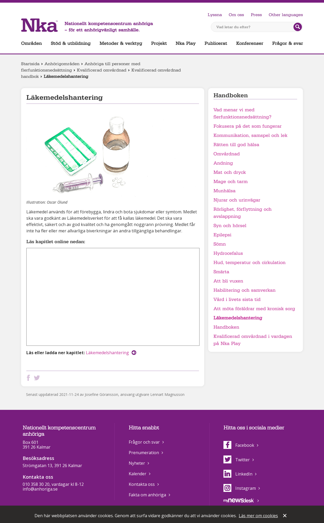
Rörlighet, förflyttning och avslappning (242, 213)
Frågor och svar (144, 442)
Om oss (236, 14)
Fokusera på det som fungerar (247, 126)
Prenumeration (144, 452)
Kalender (137, 474)
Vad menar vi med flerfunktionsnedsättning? (242, 113)
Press (256, 14)
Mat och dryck (229, 172)
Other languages (286, 14)
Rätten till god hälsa (236, 144)
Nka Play (186, 43)
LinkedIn (237, 474)
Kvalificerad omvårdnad (101, 70)
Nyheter (137, 463)
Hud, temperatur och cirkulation (249, 262)
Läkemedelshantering (107, 353)
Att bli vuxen (228, 281)
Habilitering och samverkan (244, 290)
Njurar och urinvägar (236, 200)
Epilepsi (222, 235)
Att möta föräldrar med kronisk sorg (254, 308)
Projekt (159, 43)
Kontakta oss (142, 484)
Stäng (285, 516)
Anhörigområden (61, 63)
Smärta (221, 272)
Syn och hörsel (229, 225)
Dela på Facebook (29, 378)
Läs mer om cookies (258, 516)
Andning (223, 163)
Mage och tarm (230, 181)
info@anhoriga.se (40, 489)
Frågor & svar (287, 43)
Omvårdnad (226, 154)
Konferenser (249, 43)
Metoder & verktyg (120, 43)
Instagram (239, 488)
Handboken (226, 327)
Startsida (30, 63)
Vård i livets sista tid (237, 299)
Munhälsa (224, 191)
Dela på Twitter (38, 378)
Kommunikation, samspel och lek (250, 135)
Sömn (219, 244)
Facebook (238, 445)
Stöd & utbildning (71, 43)
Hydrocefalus (228, 253)
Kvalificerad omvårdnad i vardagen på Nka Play (252, 340)
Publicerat (216, 43)
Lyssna (215, 14)
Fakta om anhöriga (147, 495)
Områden (31, 43)
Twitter (236, 460)
